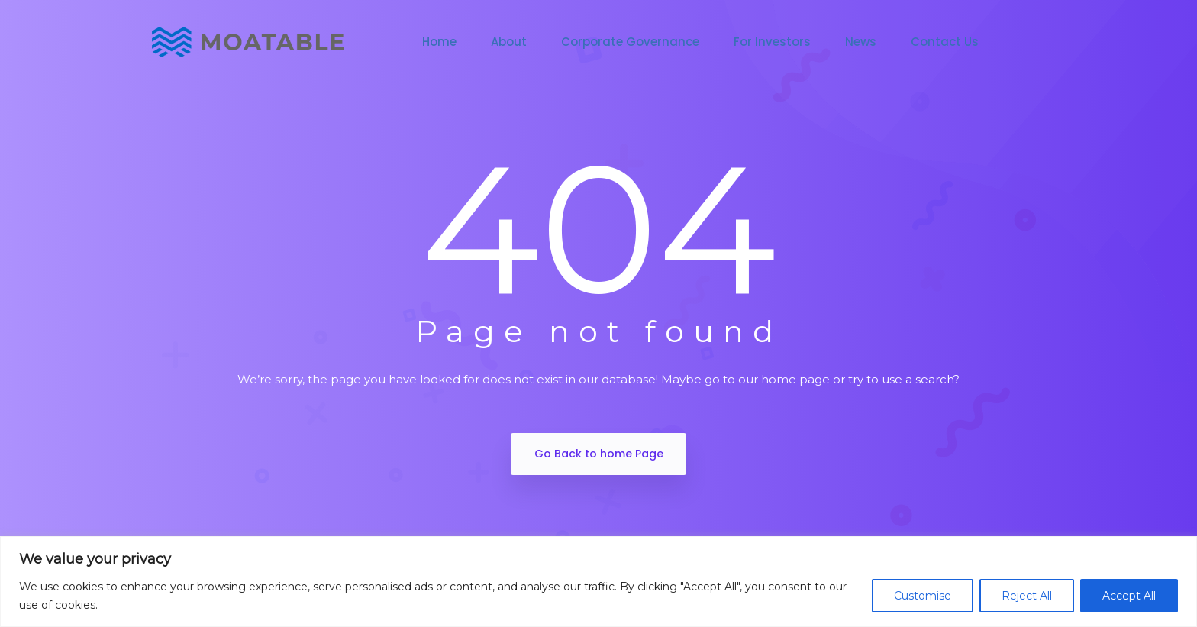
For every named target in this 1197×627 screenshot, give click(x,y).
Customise (922, 596)
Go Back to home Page (598, 453)
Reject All (1027, 596)
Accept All (1129, 596)
